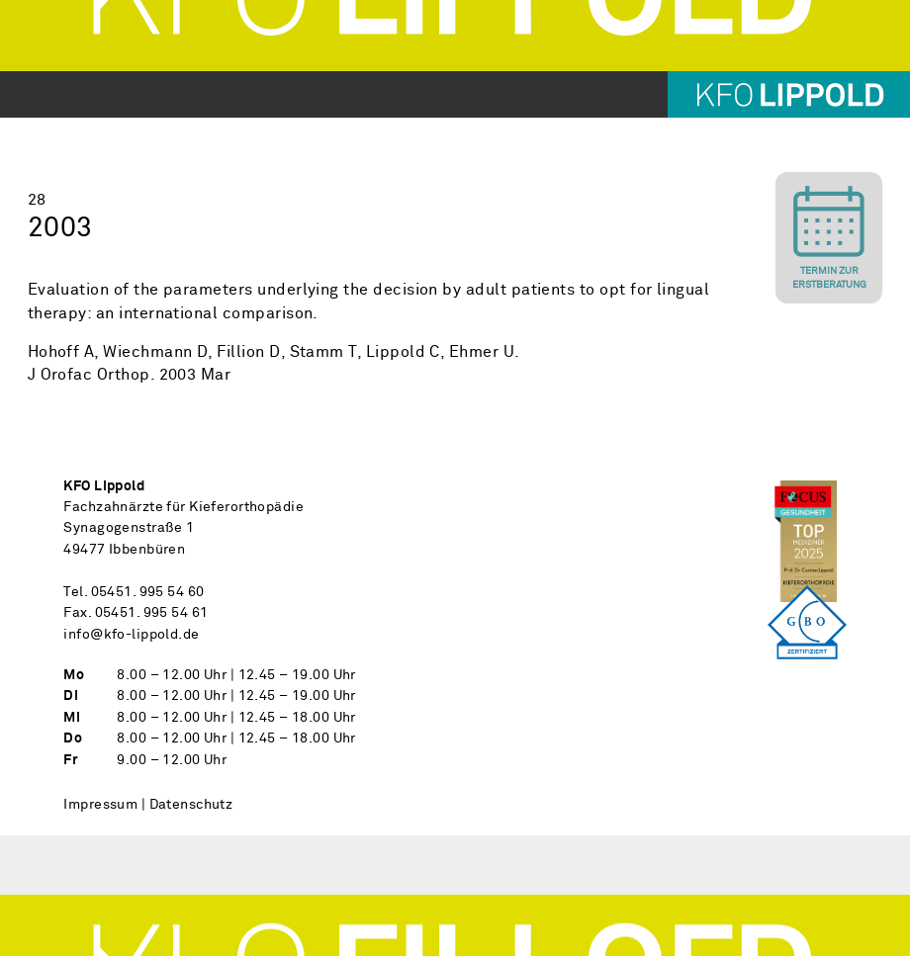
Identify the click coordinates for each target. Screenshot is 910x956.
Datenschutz (191, 805)
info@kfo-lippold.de (131, 635)
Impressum (100, 805)
